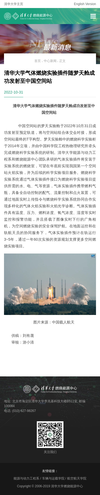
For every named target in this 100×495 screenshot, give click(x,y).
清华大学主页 (13, 4)
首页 (37, 61)
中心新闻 (50, 61)
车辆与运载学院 (53, 478)
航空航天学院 (76, 478)
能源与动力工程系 (26, 478)
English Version (85, 4)
